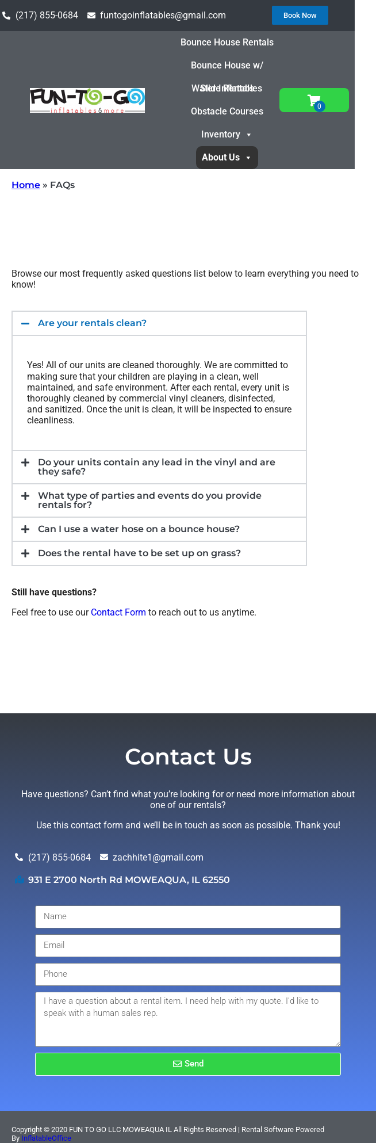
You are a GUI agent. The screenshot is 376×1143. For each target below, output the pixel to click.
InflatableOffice (46, 1138)
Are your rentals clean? (92, 323)
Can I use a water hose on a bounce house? (139, 528)
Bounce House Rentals (240, 42)
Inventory (241, 134)
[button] (159, 323)
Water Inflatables (240, 88)
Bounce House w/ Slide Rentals (241, 68)
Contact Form (118, 612)
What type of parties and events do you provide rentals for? (150, 500)
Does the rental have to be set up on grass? (139, 553)
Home (25, 184)
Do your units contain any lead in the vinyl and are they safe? (156, 467)
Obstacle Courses (241, 111)
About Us (241, 157)
